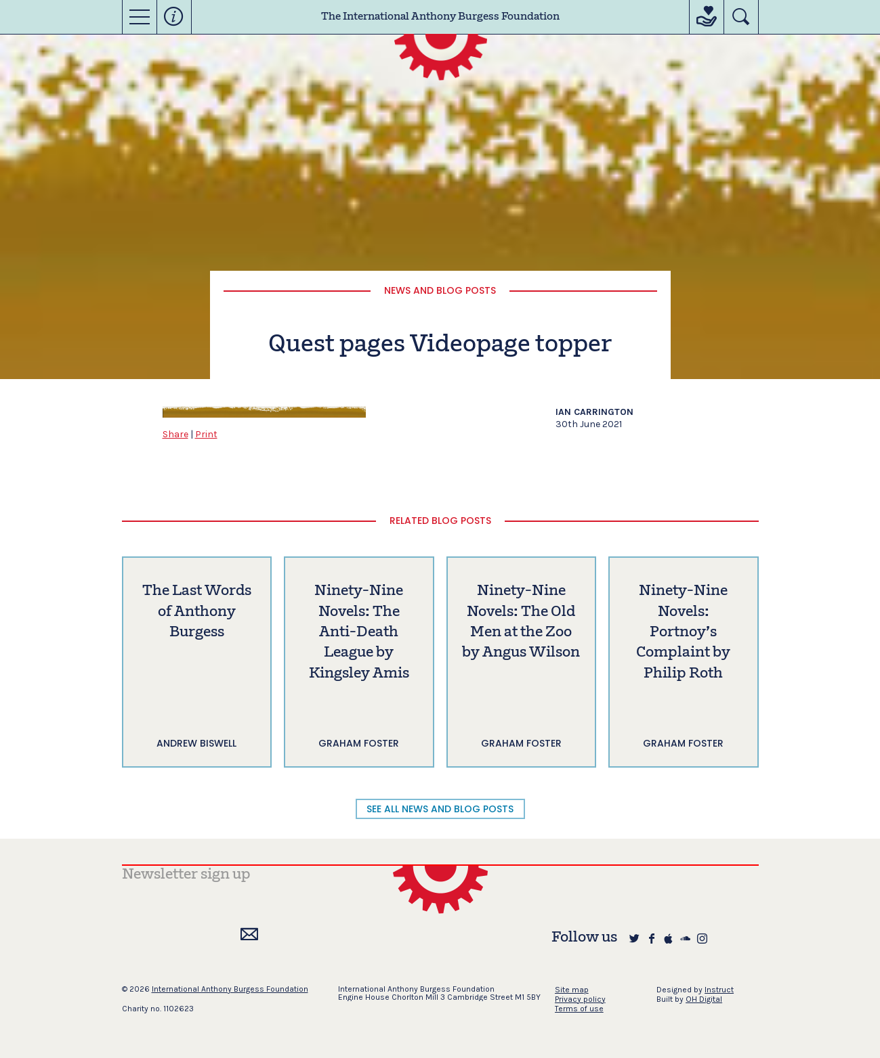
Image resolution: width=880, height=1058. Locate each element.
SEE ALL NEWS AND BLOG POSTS (440, 809)
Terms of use (579, 1008)
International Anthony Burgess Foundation (230, 989)
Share (175, 434)
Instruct (719, 989)
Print (206, 434)
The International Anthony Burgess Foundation (440, 17)
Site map (572, 989)
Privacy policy (580, 999)
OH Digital (704, 999)
